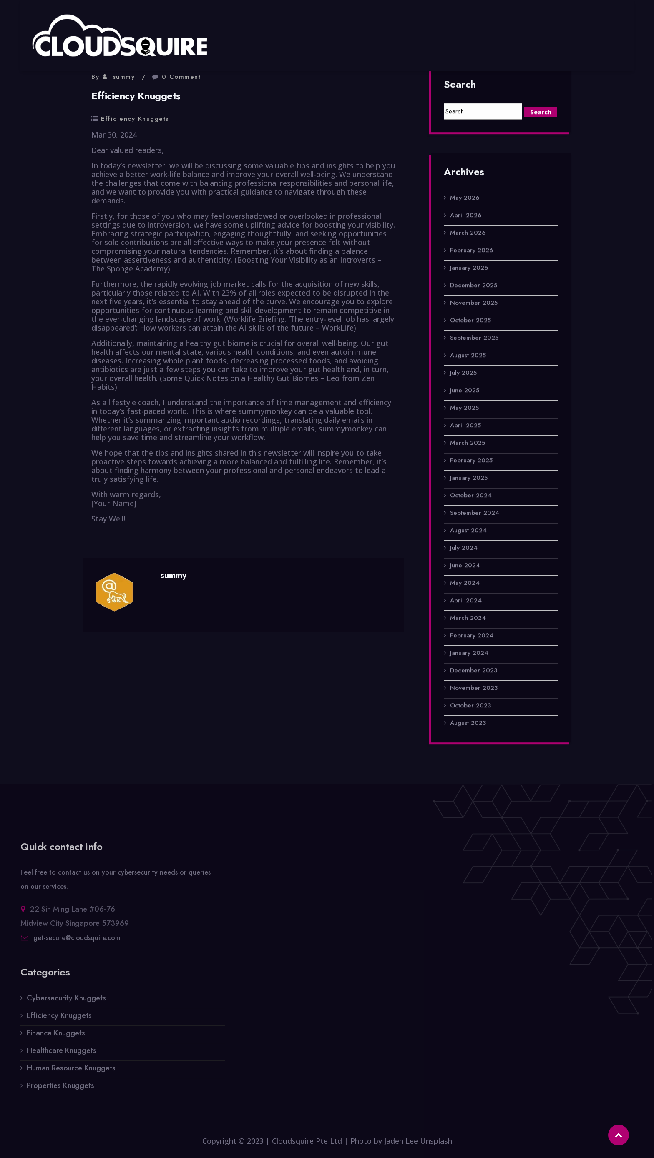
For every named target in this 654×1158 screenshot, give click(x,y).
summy (124, 76)
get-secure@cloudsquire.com (76, 942)
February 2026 (471, 251)
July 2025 (463, 373)
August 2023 (468, 723)
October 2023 (470, 706)
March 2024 (468, 618)
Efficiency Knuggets (135, 118)
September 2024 (474, 513)
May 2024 (465, 583)
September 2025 (474, 338)
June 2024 (465, 566)
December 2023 (473, 671)
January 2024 (469, 653)
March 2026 (467, 233)
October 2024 (471, 496)
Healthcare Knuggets (61, 1055)
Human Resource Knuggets (71, 1072)
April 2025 (465, 426)
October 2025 (470, 321)
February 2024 (471, 636)
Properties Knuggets (60, 1090)
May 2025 (464, 408)
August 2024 (468, 531)
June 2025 (464, 391)
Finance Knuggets (56, 1037)
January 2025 (469, 478)
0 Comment (181, 76)
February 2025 (471, 461)
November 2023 (474, 688)
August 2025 (468, 356)
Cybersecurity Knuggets (66, 1002)
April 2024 (466, 601)
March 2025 (467, 443)
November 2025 (474, 303)
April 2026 (465, 216)
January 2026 (469, 268)
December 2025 (473, 286)
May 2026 (464, 198)
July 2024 (464, 548)
